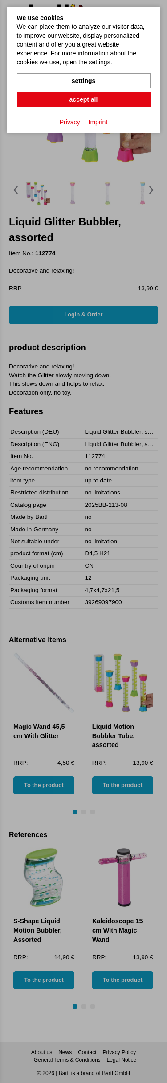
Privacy (70, 122)
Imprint (98, 122)
